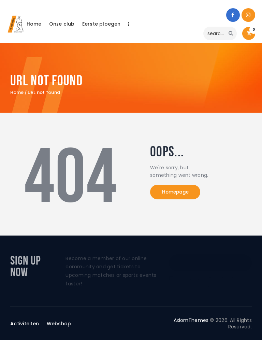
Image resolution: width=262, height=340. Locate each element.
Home (17, 92)
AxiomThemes (190, 320)
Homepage (178, 192)
